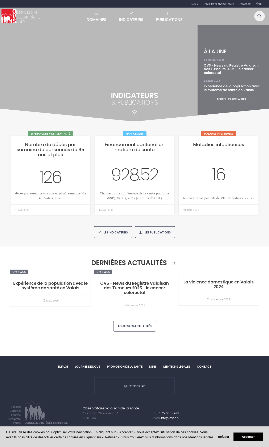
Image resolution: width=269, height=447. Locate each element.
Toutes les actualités (233, 99)
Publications (169, 20)
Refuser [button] (223, 436)
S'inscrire (137, 386)
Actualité (245, 4)
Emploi (63, 366)
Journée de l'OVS (87, 366)
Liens (153, 366)
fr (260, 4)
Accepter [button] (248, 436)
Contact (204, 366)
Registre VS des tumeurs (219, 4)
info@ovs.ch (170, 418)
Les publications (157, 232)
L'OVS (194, 4)
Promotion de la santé (124, 366)
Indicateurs (131, 20)
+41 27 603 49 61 (168, 413)
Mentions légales (201, 437)
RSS (173, 263)
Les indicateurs (115, 232)
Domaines (96, 20)
